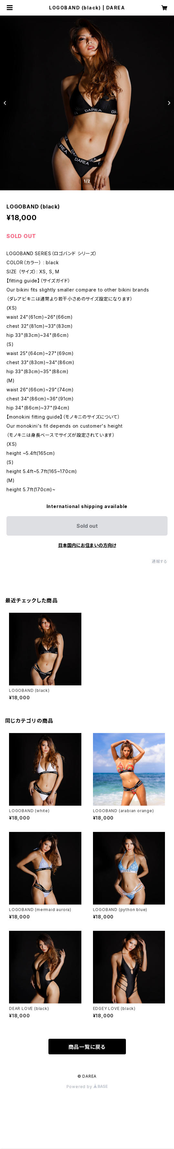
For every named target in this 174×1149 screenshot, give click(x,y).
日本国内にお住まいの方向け (87, 545)
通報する (160, 561)
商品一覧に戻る (87, 1047)
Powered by (87, 1086)
